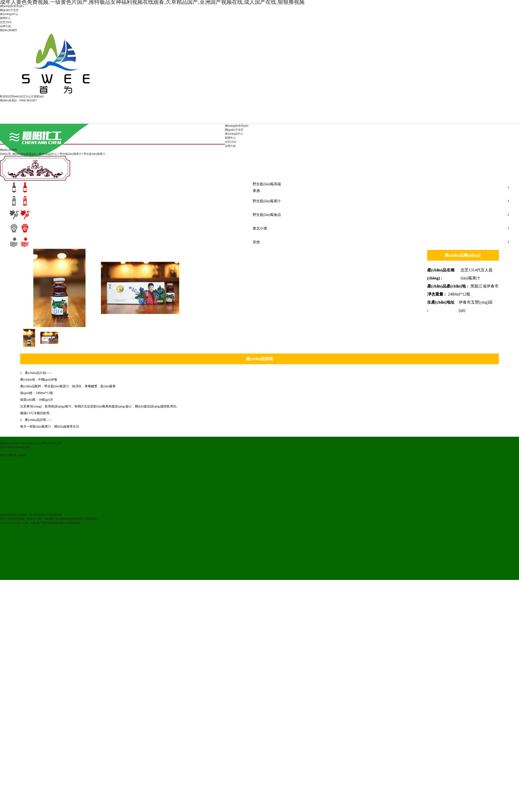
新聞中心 (5, 18)
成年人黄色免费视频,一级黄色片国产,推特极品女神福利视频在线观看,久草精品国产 (49, 518)
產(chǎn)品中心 (9, 14)
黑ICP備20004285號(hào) (15, 447)
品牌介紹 (5, 26)
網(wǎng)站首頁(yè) (12, 6)
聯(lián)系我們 (8, 30)
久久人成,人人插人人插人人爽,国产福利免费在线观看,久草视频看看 (40, 522)
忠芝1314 (5, 22)
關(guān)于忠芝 (9, 10)
